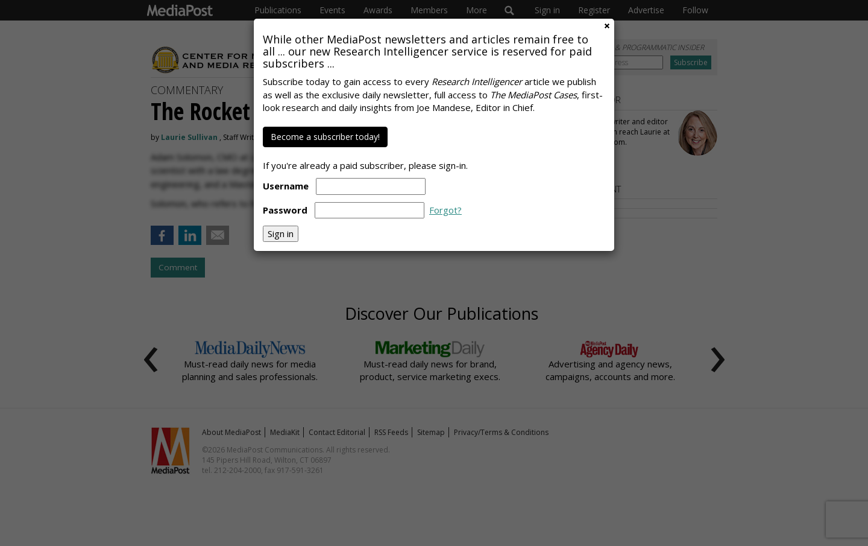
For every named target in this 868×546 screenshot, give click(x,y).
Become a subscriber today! (325, 136)
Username (286, 186)
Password (285, 210)
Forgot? (445, 210)
